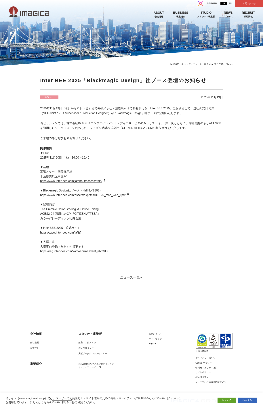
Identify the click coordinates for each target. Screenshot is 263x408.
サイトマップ (155, 339)
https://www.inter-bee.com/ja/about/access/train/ (71, 181)
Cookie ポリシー (203, 363)
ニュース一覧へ (131, 277)
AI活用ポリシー (203, 377)
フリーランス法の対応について (210, 382)
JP (223, 3)
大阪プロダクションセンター (92, 353)
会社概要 (34, 342)
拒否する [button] (247, 400)
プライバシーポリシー (206, 358)
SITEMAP (212, 3)
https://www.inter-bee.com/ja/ (59, 232)
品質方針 (34, 348)
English (152, 343)
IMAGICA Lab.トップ (180, 64)
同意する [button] (227, 400)
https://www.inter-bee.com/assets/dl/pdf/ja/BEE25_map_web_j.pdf (82, 195)
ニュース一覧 (199, 64)
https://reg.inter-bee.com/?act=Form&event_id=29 (72, 251)
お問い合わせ (249, 3)
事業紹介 (36, 363)
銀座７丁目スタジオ (88, 342)
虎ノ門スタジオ (86, 348)
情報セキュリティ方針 (206, 367)
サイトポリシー (203, 372)
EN (230, 3)
